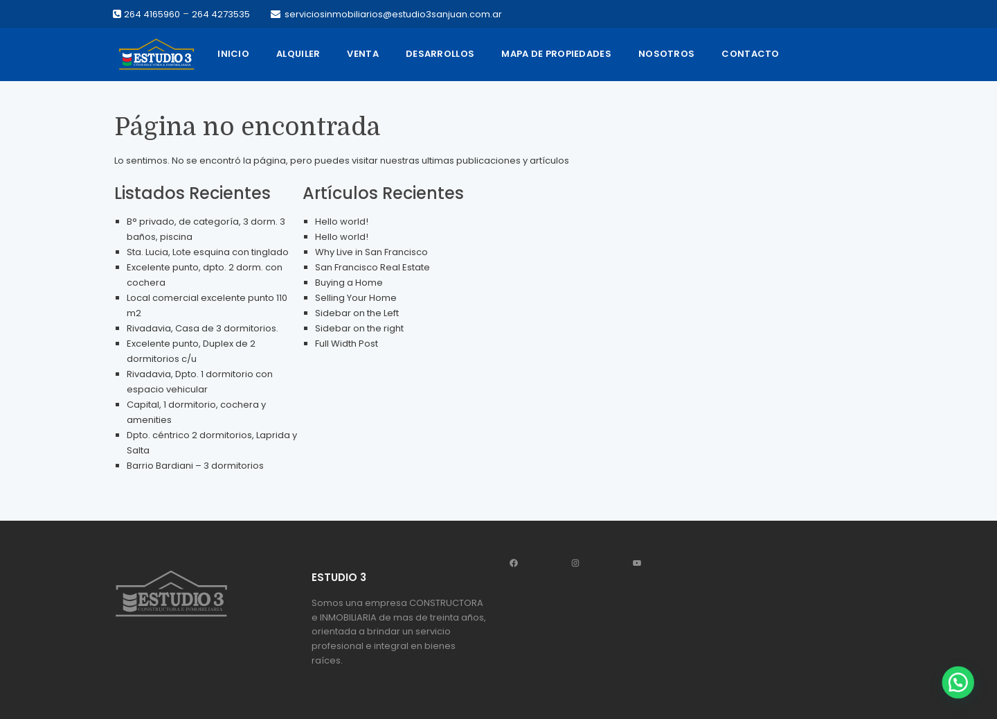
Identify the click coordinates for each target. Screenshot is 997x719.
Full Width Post (346, 343)
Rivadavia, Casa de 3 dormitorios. (202, 328)
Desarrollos (440, 53)
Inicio (233, 53)
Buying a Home (349, 282)
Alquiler (298, 53)
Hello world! (341, 221)
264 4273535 (221, 14)
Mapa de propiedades (556, 53)
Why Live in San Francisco (371, 252)
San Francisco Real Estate (372, 267)
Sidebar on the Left (357, 313)
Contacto (750, 53)
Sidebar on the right (359, 328)
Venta (363, 53)
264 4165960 (152, 14)
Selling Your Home (356, 297)
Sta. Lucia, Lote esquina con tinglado (208, 252)
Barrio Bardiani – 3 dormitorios (195, 465)
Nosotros (666, 53)
